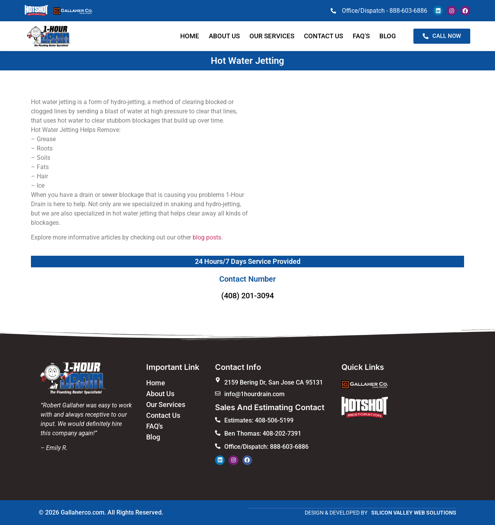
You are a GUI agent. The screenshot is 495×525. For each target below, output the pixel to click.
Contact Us (163, 415)
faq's (361, 36)
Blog (153, 437)
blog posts (207, 237)
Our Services (271, 36)
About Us (224, 36)
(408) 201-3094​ (247, 295)
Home (189, 36)
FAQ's (154, 426)
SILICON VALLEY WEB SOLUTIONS (413, 513)
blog (387, 36)
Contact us (323, 36)
